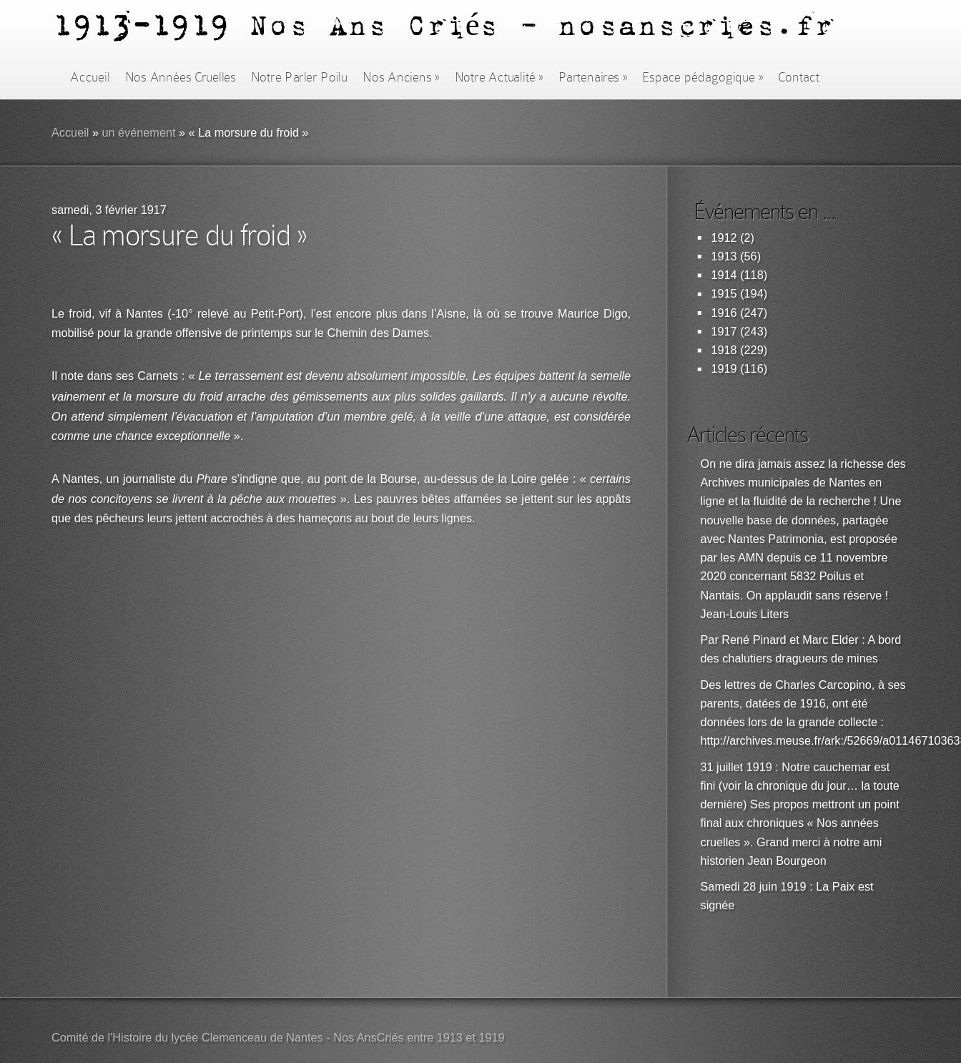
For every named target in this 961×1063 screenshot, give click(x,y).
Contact (798, 77)
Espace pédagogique (702, 77)
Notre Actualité (499, 77)
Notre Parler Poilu (299, 77)
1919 (724, 369)
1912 (724, 238)
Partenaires (592, 77)
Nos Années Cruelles (180, 77)
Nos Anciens (401, 77)
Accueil (89, 77)
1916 (724, 313)
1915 (724, 293)
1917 (724, 331)
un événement (138, 132)
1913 (724, 256)
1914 (724, 275)
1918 (724, 350)
